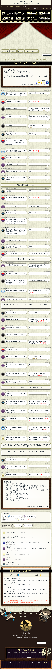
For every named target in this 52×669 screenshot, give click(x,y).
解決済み (13, 51)
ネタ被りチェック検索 (31, 51)
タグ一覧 (20, 51)
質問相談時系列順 (7, 526)
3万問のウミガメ (39, 662)
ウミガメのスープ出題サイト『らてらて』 (10, 6)
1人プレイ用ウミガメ (13, 662)
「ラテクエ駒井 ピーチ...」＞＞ (42, 59)
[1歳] (44, 80)
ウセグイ (29, 657)
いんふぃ (40, 80)
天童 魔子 (6, 99)
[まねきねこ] (16, 536)
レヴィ (5, 435)
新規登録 (48, 8)
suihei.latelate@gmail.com (33, 635)
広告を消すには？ (47, 55)
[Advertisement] (26, 35)
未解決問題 (5, 51)
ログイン (41, 8)
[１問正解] (14, 562)
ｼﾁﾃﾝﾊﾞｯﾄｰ (6, 106)
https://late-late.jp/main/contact (30, 637)
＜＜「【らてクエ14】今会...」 (9, 59)
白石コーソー (7, 90)
